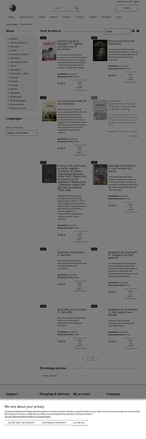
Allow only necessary (21, 423)
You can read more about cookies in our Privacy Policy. (28, 416)
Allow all (79, 423)
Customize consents (54, 423)
